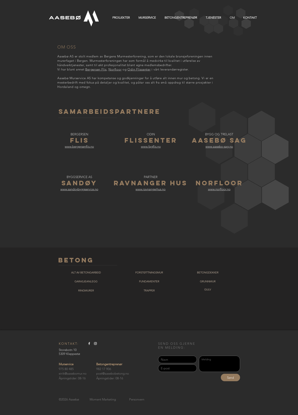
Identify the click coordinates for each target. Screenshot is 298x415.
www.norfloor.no (219, 189)
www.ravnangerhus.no (151, 189)
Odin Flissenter (138, 69)
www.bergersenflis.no (79, 146)
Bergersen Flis (96, 69)
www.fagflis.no (151, 146)
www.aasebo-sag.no (219, 146)
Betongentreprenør (109, 364)
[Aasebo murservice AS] (89, 343)
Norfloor (114, 69)
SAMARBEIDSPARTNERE (109, 111)
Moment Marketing (103, 399)
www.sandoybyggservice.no (79, 189)
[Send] (230, 377)
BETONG (76, 260)
